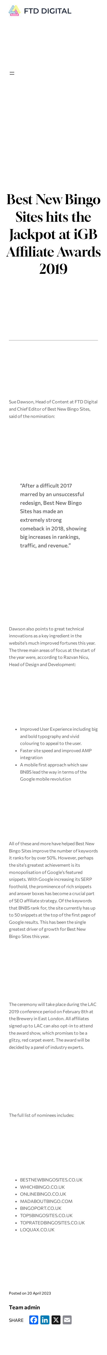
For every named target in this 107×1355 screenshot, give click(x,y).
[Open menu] (12, 73)
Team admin (24, 1307)
